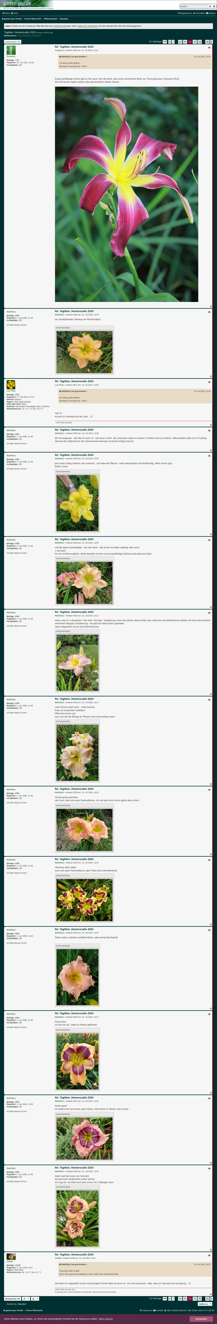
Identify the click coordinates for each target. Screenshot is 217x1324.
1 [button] (173, 41)
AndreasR (36, 35)
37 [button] (194, 41)
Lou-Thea (11, 391)
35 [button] (185, 41)
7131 (17, 60)
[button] (165, 41)
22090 (17, 1265)
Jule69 (10, 1261)
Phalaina (26, 35)
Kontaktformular (59, 26)
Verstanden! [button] (201, 1319)
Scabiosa (11, 56)
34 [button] (180, 41)
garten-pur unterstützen (88, 26)
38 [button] (199, 41)
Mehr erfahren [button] (106, 1319)
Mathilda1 (11, 312)
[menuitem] (14, 13)
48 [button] (207, 41)
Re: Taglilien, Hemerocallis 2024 (74, 46)
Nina (19, 35)
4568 (17, 315)
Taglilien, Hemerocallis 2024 (20, 32)
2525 (17, 394)
